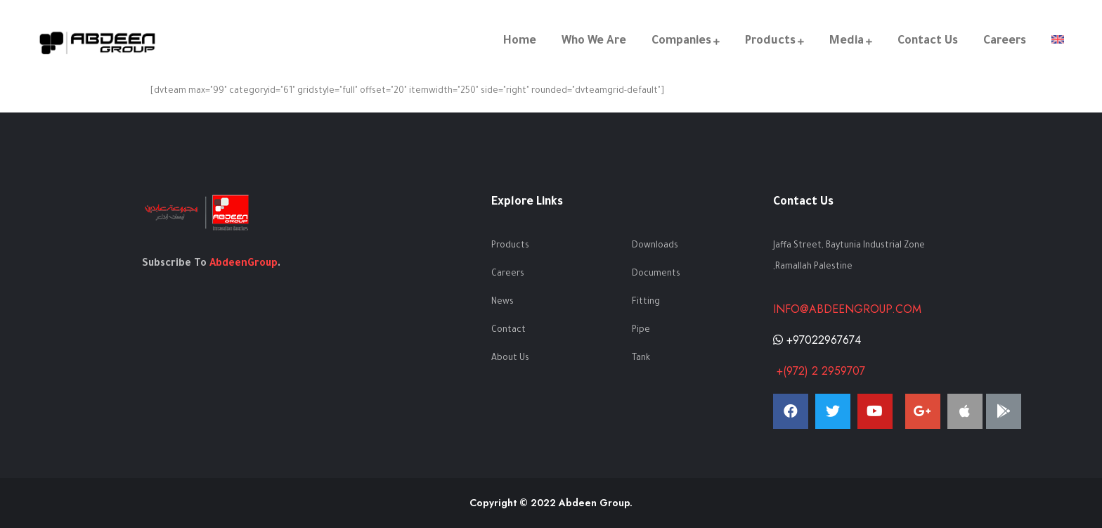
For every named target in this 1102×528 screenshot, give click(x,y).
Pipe (641, 330)
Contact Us (927, 41)
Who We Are (594, 41)
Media (846, 41)
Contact (508, 330)
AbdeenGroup (243, 264)
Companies (681, 41)
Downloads (655, 246)
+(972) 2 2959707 (819, 371)
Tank (641, 358)
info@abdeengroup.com (847, 309)
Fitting (646, 302)
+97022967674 (817, 340)
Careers (1004, 41)
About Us (510, 358)
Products (770, 41)
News (502, 302)
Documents (656, 274)
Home (519, 41)
